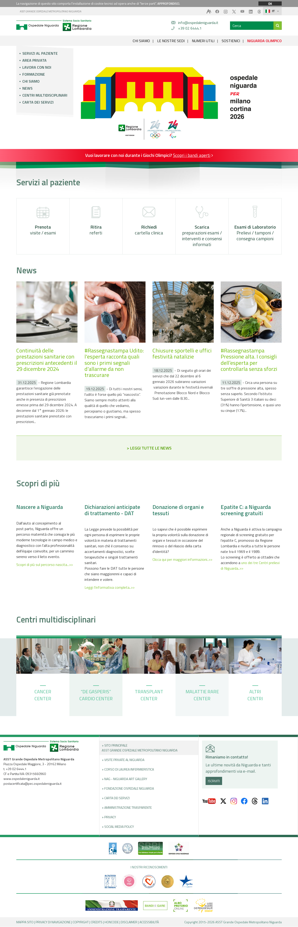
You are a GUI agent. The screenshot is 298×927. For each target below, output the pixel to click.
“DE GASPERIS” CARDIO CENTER (96, 694)
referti (96, 221)
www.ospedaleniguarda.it (21, 778)
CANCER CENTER (42, 694)
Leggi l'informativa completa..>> (110, 587)
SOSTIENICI (231, 41)
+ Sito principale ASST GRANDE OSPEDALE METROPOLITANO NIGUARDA (139, 748)
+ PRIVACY (109, 817)
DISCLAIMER (129, 922)
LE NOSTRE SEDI (171, 41)
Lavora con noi (36, 67)
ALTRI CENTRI (255, 694)
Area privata (34, 60)
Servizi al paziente (40, 53)
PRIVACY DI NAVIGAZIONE (53, 922)
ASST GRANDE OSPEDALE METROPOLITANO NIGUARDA (50, 11)
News (27, 88)
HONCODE (112, 922)
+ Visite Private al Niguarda (123, 760)
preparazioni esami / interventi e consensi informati (202, 227)
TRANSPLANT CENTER (149, 694)
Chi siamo (31, 81)
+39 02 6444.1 (190, 28)
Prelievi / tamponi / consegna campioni (255, 224)
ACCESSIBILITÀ (149, 922)
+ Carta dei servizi (116, 798)
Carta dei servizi (38, 102)
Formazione (33, 74)
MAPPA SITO (25, 922)
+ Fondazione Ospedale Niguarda (128, 788)
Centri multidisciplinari (44, 95)
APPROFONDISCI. (168, 3)
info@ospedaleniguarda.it (198, 22)
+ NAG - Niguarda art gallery (124, 779)
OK (270, 3)
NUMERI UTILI (203, 41)
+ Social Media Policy (118, 826)
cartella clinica (149, 221)
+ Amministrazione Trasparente (127, 807)
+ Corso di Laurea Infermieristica (128, 769)
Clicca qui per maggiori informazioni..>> (182, 559)
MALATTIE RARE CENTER (202, 694)
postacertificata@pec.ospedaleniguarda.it (32, 783)
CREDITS (96, 922)
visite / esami (43, 221)
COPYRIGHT (81, 922)
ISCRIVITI (214, 780)
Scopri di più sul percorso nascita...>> (44, 564)
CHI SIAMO (141, 41)
